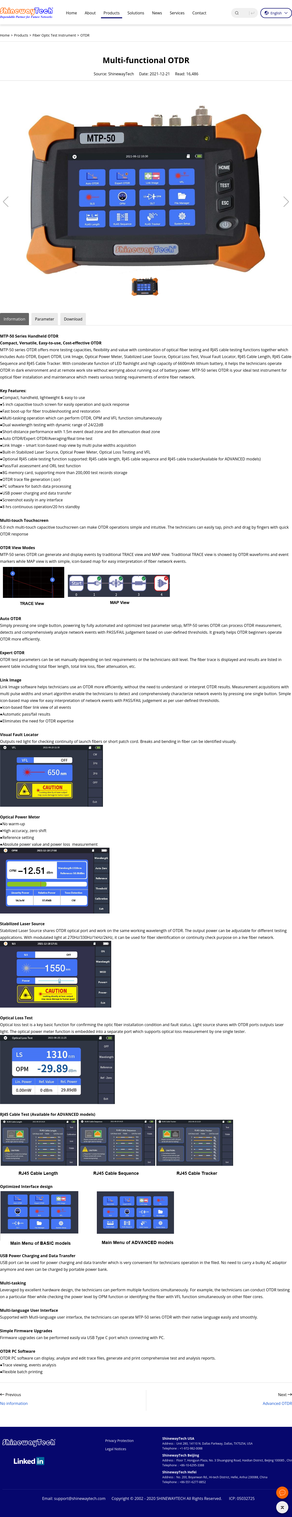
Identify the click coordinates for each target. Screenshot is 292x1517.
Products (21, 35)
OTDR (84, 35)
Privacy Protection (119, 1440)
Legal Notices (115, 1449)
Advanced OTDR (277, 1403)
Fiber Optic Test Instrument (54, 35)
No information (14, 1403)
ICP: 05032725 (242, 1498)
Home (5, 35)
